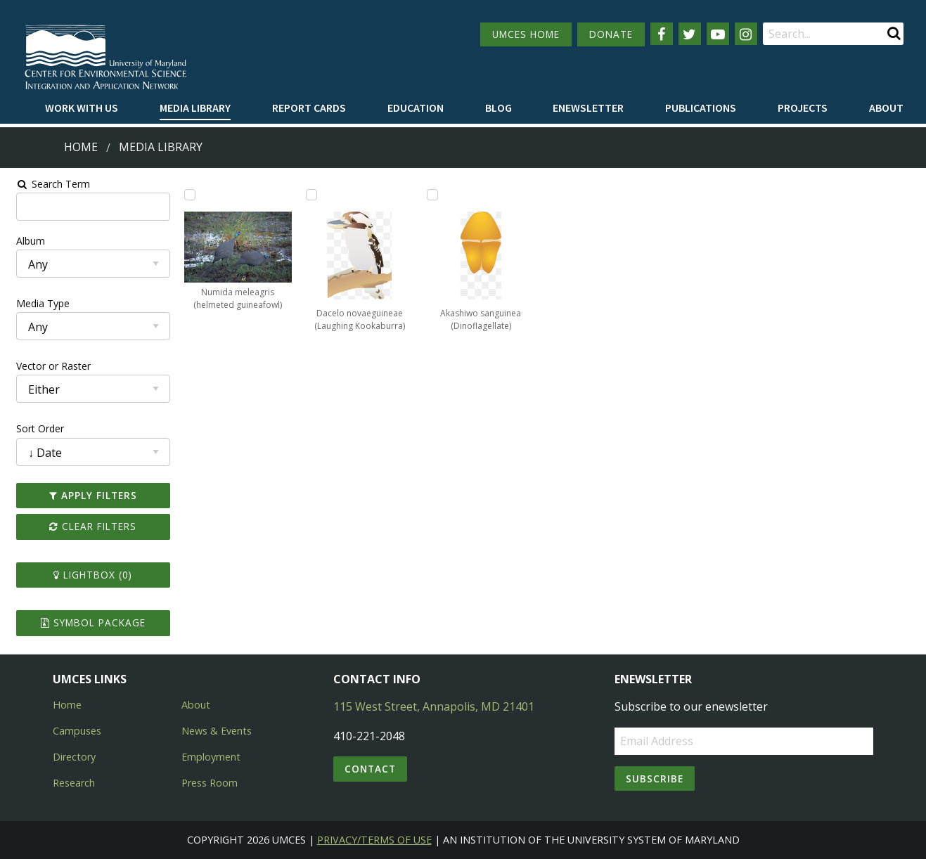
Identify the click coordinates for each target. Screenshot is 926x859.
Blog (498, 108)
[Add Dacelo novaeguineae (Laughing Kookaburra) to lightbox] (308, 194)
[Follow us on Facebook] (661, 33)
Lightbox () (87, 574)
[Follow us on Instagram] (746, 33)
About (886, 108)
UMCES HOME (526, 34)
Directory (74, 756)
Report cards (309, 108)
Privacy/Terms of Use (374, 839)
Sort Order (33, 428)
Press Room (209, 782)
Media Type (36, 303)
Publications (700, 108)
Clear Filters (87, 526)
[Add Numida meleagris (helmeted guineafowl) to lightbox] (185, 194)
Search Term (46, 183)
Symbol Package (86, 622)
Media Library (195, 108)
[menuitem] (81, 108)
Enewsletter (588, 108)
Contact (370, 768)
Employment (210, 756)
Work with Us (81, 108)
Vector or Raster (46, 366)
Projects (803, 108)
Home (81, 147)
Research (74, 782)
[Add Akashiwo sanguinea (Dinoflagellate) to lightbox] (431, 194)
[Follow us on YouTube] (718, 33)
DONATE (611, 34)
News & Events (216, 730)
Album (23, 240)
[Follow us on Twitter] (690, 33)
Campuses (77, 730)
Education (415, 108)
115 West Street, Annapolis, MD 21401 (433, 706)
